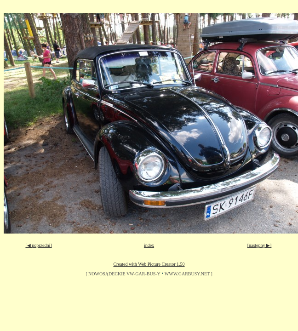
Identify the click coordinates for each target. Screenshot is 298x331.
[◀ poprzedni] (38, 245)
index (149, 245)
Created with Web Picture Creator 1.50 (148, 264)
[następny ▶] (259, 245)
